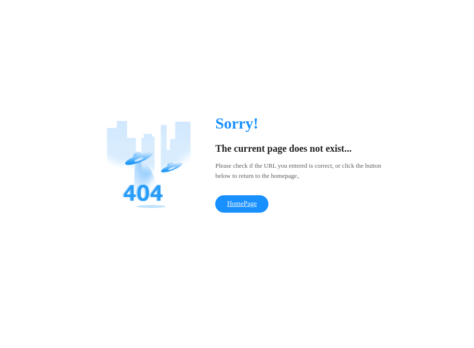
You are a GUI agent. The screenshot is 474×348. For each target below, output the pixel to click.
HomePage (241, 203)
